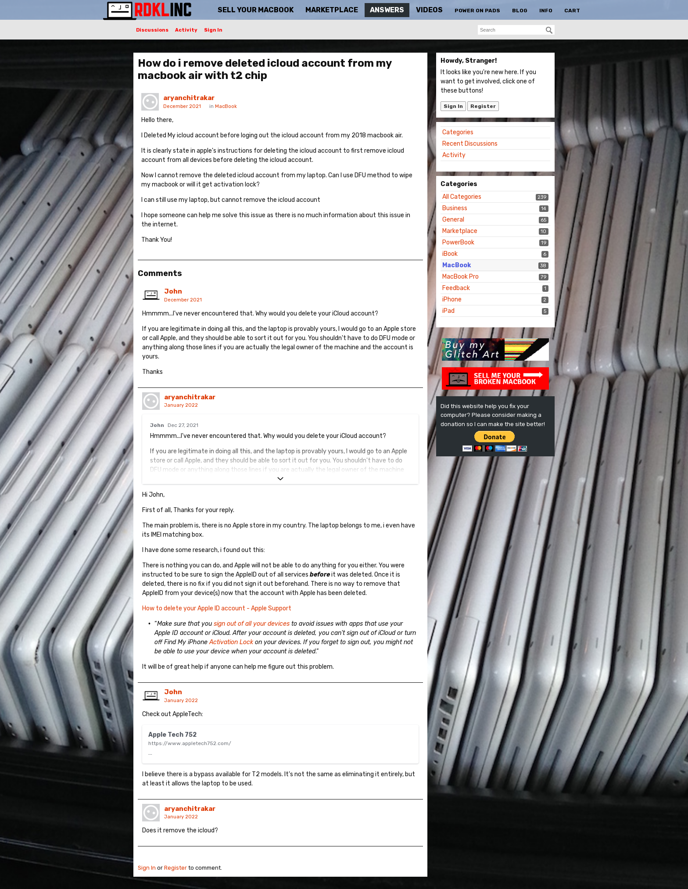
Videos (429, 10)
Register (483, 106)
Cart (572, 10)
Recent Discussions (470, 143)
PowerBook (458, 242)
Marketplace (331, 10)
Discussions (152, 30)
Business (454, 208)
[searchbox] (516, 30)
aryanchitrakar (189, 98)
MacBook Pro (460, 276)
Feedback (456, 288)
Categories (457, 132)
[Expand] (280, 478)
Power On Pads (477, 10)
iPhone (452, 299)
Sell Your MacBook (256, 10)
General (453, 219)
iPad (448, 311)
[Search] (549, 30)
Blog (519, 10)
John (173, 291)
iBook (450, 254)
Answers (387, 10)
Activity (186, 30)
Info (545, 10)
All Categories (461, 197)
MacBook (456, 265)
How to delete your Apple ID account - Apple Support (216, 608)
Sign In (213, 30)
